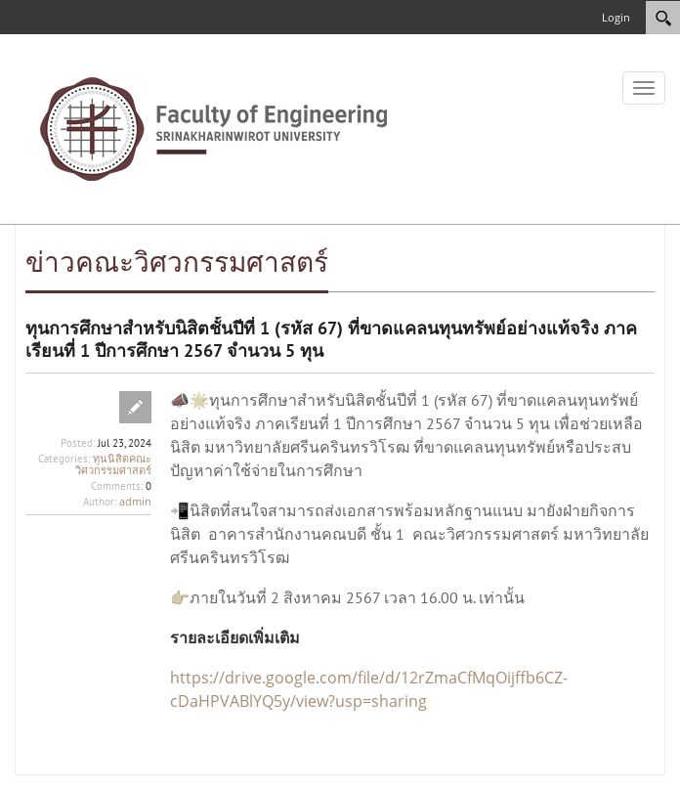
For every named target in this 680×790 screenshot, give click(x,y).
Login (616, 17)
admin (135, 501)
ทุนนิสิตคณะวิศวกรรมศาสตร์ (113, 464)
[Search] (663, 17)
